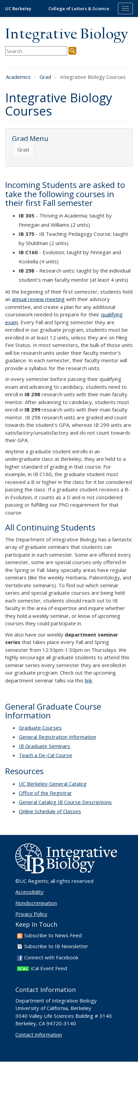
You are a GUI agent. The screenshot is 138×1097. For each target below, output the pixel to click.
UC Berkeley (18, 8)
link (88, 680)
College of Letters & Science (78, 8)
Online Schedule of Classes (50, 811)
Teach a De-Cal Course (45, 755)
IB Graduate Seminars (44, 746)
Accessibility (29, 891)
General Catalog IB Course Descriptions (65, 802)
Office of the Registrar (45, 792)
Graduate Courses (40, 727)
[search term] (36, 51)
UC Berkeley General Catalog (53, 783)
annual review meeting (38, 299)
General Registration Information (57, 736)
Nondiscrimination (36, 903)
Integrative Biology (66, 34)
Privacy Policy (31, 913)
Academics (18, 76)
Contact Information (38, 1034)
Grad (45, 76)
